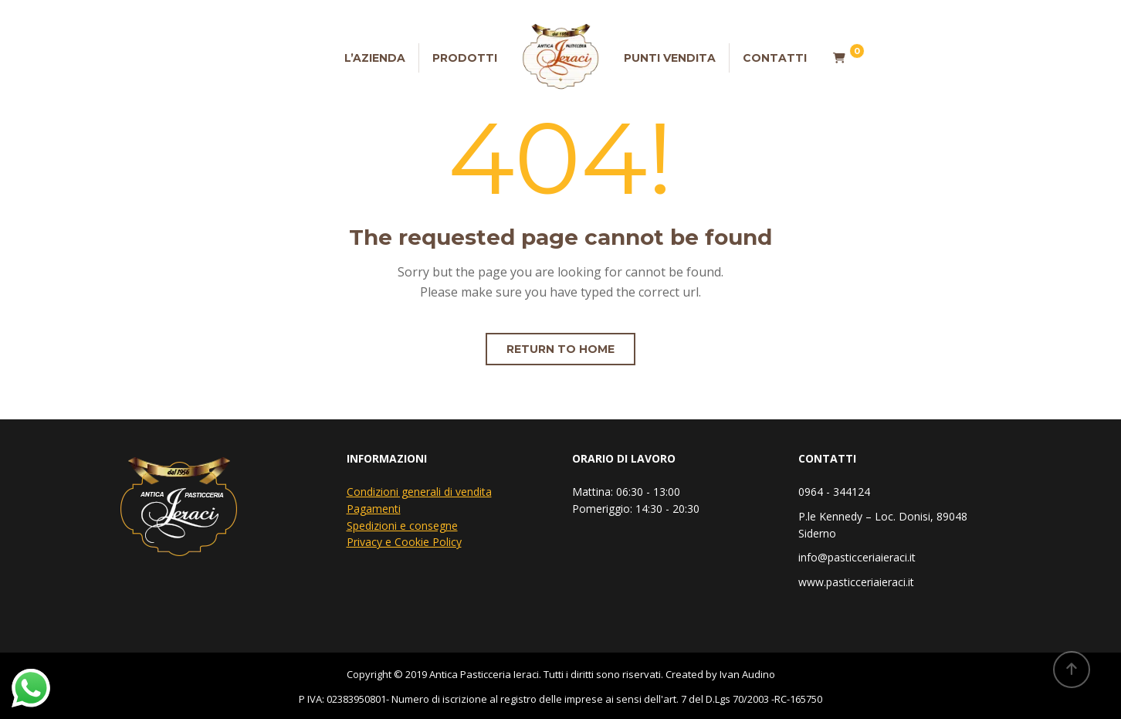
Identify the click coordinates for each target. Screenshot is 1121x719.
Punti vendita (670, 58)
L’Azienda (374, 58)
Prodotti (464, 58)
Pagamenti (374, 508)
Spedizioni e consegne (402, 525)
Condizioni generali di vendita (419, 491)
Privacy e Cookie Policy (404, 541)
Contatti (775, 58)
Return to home (560, 349)
